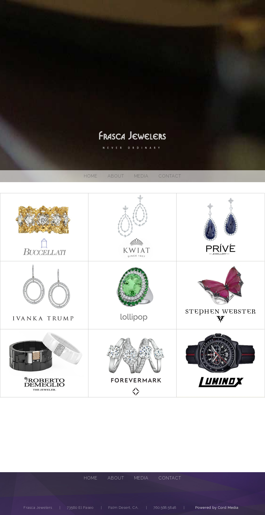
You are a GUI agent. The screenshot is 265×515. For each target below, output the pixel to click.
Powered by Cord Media (217, 508)
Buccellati (44, 227)
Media (141, 478)
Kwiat (132, 227)
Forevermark (132, 363)
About (116, 176)
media (141, 176)
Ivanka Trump (44, 295)
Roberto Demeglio (44, 363)
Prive (220, 227)
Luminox (220, 363)
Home (91, 176)
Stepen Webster (220, 295)
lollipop (132, 295)
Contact (169, 176)
